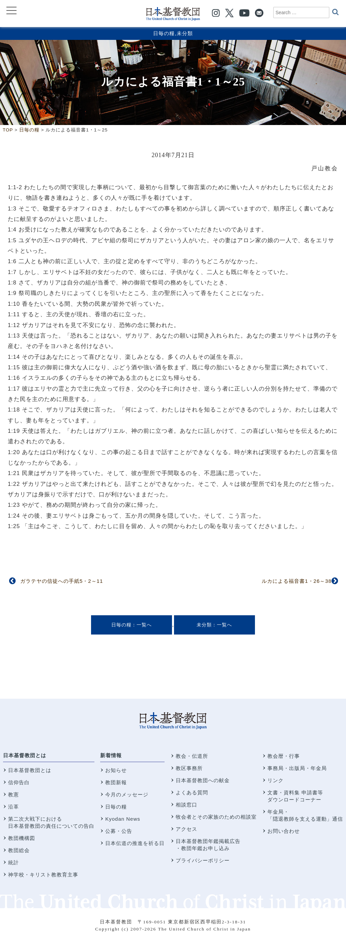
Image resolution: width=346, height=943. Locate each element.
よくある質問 (192, 792)
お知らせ (116, 770)
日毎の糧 (164, 33)
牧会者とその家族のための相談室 (216, 817)
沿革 (13, 807)
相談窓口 (186, 805)
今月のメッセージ (126, 794)
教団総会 (19, 850)
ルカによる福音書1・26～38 (296, 581)
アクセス (186, 829)
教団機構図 (21, 838)
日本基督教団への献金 (203, 780)
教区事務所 (189, 768)
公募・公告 (118, 831)
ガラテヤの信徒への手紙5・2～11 (61, 581)
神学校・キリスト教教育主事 (43, 874)
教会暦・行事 (283, 756)
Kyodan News (122, 819)
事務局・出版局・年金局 (297, 768)
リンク (275, 780)
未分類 (185, 33)
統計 (13, 862)
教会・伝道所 (192, 756)
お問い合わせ (283, 831)
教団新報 (116, 782)
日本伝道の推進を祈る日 (135, 843)
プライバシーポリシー (203, 860)
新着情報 (111, 755)
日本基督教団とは (24, 755)
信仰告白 (19, 782)
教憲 (13, 794)
